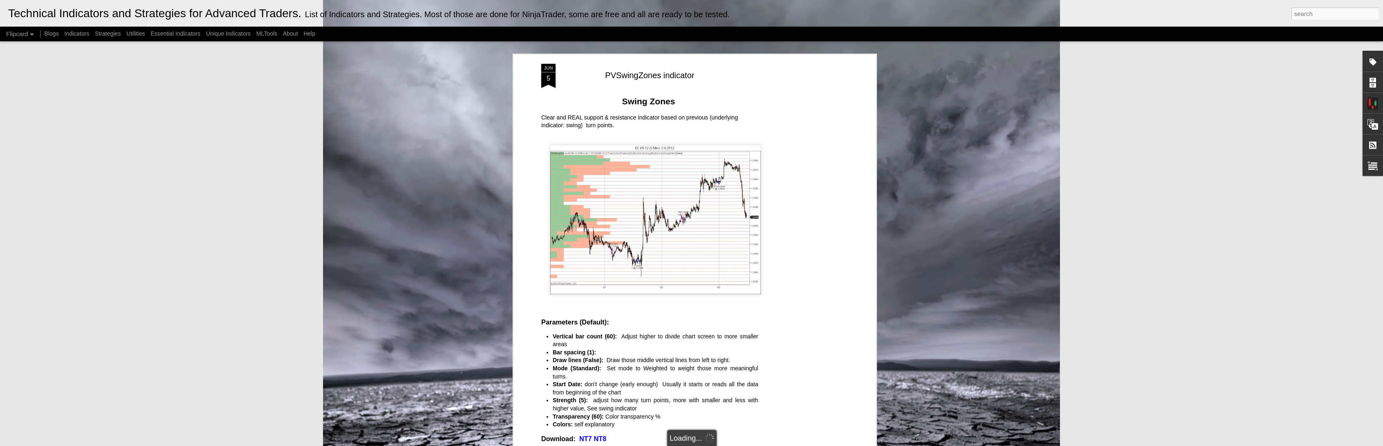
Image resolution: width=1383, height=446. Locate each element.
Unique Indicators (228, 33)
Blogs (51, 33)
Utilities (136, 33)
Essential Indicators (175, 33)
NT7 (585, 438)
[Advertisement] (803, 192)
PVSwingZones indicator (649, 75)
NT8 (600, 438)
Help (309, 33)
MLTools (266, 33)
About (290, 33)
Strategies (108, 33)
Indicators (76, 33)
